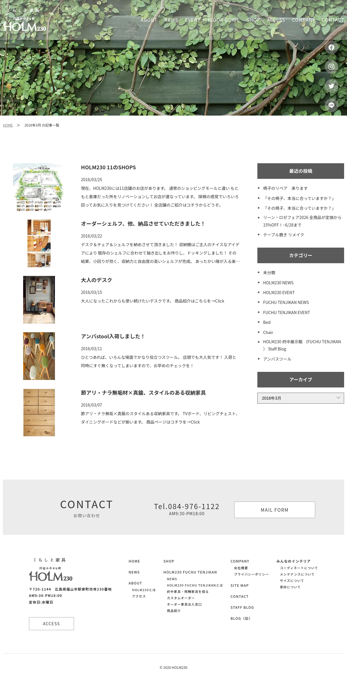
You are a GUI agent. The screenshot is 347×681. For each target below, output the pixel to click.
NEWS (134, 571)
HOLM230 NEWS (278, 282)
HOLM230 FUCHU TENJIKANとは (195, 585)
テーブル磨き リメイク (283, 234)
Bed (267, 322)
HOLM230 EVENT (279, 292)
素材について (290, 586)
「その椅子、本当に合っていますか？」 (299, 198)
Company (303, 19)
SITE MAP (239, 585)
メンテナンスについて (297, 574)
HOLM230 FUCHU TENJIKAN (190, 571)
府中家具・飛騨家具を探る (188, 591)
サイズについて (292, 580)
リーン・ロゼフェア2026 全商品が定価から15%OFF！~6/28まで (302, 220)
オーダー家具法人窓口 (184, 604)
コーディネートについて (299, 567)
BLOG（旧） (241, 618)
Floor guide (224, 19)
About (149, 19)
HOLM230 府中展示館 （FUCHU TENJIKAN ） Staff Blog (302, 345)
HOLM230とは (144, 589)
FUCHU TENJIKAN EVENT (286, 312)
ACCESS (52, 623)
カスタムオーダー (181, 597)
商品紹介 (174, 610)
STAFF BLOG (242, 607)
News (171, 19)
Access (276, 19)
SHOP (168, 560)
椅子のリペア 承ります (285, 188)
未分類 (269, 272)
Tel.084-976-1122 (187, 509)
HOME (8, 125)
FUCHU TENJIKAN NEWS (286, 302)
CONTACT (239, 596)
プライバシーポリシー (251, 574)
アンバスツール (277, 359)
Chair (268, 332)
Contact (333, 19)
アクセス (139, 596)
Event (192, 19)
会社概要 (241, 567)
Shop (253, 19)
